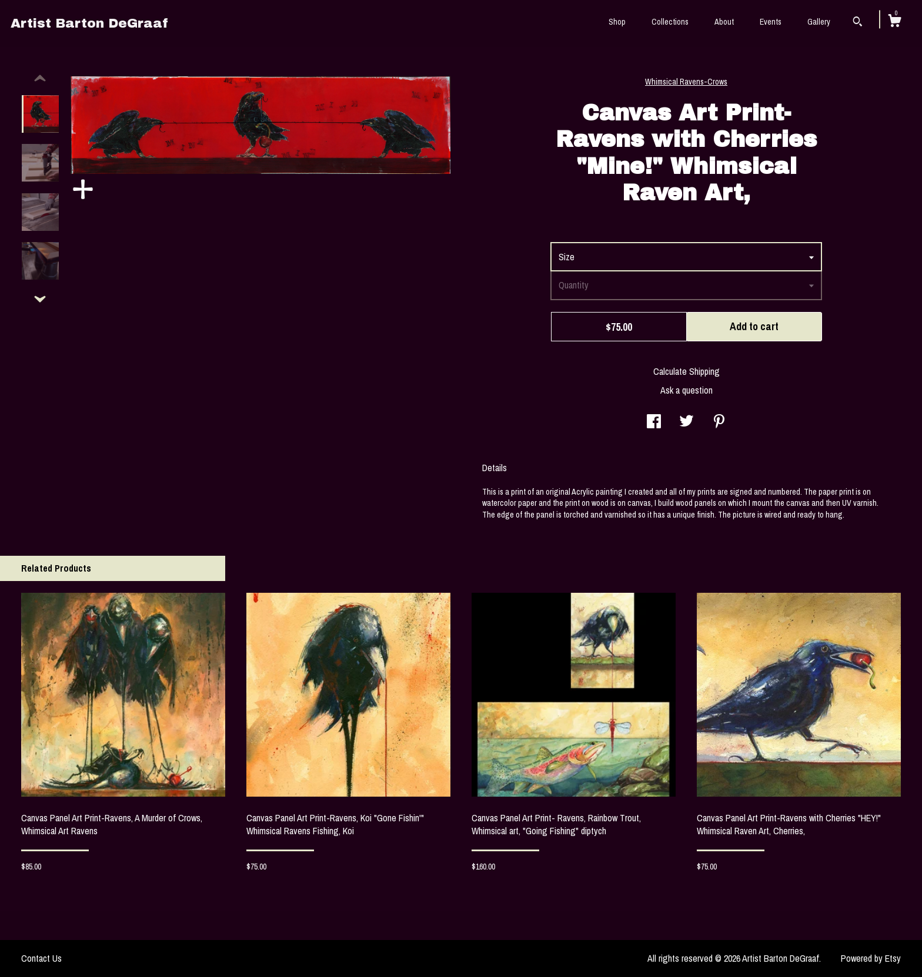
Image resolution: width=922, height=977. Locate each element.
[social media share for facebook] (654, 422)
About (724, 21)
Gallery (818, 21)
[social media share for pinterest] (719, 422)
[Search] (857, 22)
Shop (617, 21)
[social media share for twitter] (686, 422)
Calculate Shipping (686, 371)
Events (770, 21)
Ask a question (686, 390)
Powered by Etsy (871, 958)
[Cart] (894, 22)
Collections (670, 21)
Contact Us (41, 958)
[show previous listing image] (40, 78)
